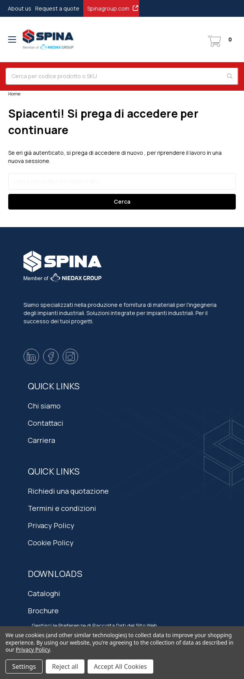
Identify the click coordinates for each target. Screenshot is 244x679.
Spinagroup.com (113, 8)
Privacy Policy (51, 525)
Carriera (41, 440)
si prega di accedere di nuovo (104, 152)
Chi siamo (44, 405)
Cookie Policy (51, 542)
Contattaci (45, 423)
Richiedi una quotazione (68, 491)
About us (19, 8)
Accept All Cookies (120, 666)
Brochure (43, 610)
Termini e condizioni (62, 508)
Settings (24, 666)
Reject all (65, 666)
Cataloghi (44, 593)
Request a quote (57, 8)
